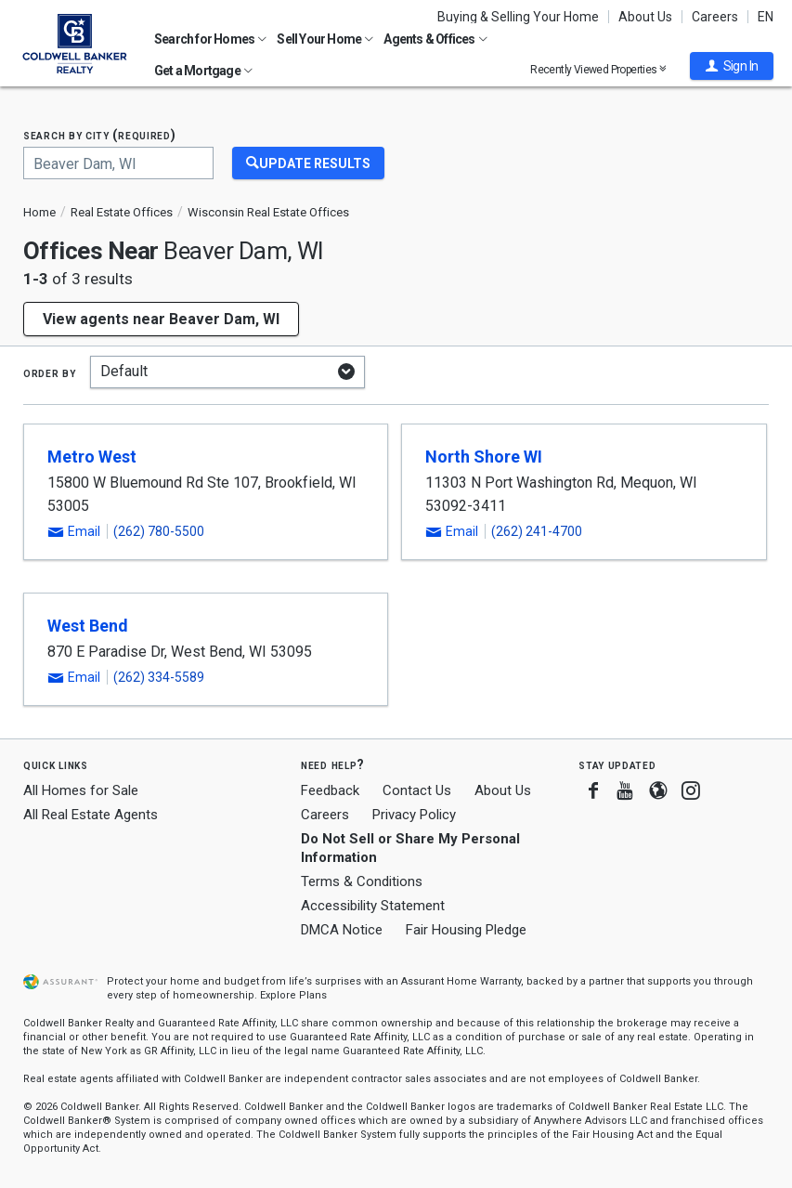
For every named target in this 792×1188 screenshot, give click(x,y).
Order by (49, 372)
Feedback (330, 791)
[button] (731, 66)
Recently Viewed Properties (598, 69)
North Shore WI (483, 456)
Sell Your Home (325, 39)
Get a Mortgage (203, 70)
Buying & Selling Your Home (518, 16)
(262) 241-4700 (536, 531)
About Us (645, 16)
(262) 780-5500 (158, 531)
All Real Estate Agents (90, 814)
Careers (715, 16)
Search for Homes (210, 39)
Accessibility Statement (373, 905)
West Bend (87, 625)
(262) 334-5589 (158, 677)
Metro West (91, 456)
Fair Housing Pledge (466, 929)
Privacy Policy (414, 814)
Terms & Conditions (361, 881)
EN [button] (765, 16)
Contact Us (417, 790)
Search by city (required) (99, 135)
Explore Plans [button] (293, 995)
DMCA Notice (342, 929)
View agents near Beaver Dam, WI (161, 319)
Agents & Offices (435, 39)
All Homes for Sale (80, 790)
